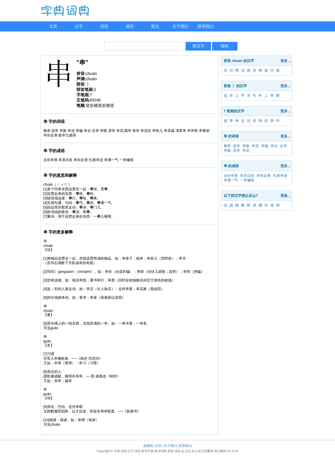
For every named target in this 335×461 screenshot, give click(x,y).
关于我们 (180, 26)
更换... (285, 196)
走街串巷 (231, 175)
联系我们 (206, 26)
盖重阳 (148, 446)
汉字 (79, 26)
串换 (245, 146)
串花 (245, 150)
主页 (53, 26)
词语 (104, 26)
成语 (129, 26)
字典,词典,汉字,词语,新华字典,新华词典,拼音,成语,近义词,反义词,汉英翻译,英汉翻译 (170, 451)
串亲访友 (247, 175)
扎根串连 (280, 175)
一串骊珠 (247, 180)
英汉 (155, 26)
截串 (227, 146)
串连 (255, 146)
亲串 (236, 150)
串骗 (264, 146)
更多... (285, 61)
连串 (236, 146)
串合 (274, 146)
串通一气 (231, 180)
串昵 (227, 150)
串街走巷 (264, 175)
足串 (283, 146)
